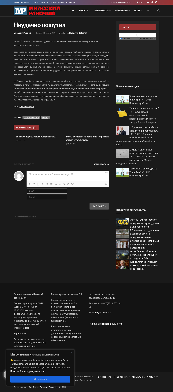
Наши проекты (101, 10)
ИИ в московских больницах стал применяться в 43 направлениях (144, 244)
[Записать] (99, 206)
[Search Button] (158, 10)
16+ (147, 10)
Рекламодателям (57, 2)
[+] (72, 184)
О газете (25, 2)
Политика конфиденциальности (105, 324)
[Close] (71, 352)
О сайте (34, 2)
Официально (121, 10)
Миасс (16, 2)
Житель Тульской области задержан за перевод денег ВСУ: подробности (144, 223)
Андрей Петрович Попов (43, 387)
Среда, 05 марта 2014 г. (47, 33)
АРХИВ (137, 10)
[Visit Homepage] (37, 11)
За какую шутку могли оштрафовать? (36, 136)
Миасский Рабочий (22, 33)
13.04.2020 (71, 144)
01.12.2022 (21, 141)
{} (68, 184)
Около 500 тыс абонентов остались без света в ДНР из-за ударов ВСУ (143, 255)
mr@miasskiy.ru (103, 312)
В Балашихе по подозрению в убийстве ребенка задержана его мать (144, 234)
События (83, 33)
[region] (40, 367)
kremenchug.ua (27, 106)
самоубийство (31, 117)
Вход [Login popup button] (140, 2)
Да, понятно (40, 379)
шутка (45, 117)
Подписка (70, 2)
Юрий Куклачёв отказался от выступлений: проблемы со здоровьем (144, 265)
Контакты (44, 2)
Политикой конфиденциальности (27, 371)
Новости (83, 10)
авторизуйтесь (101, 164)
